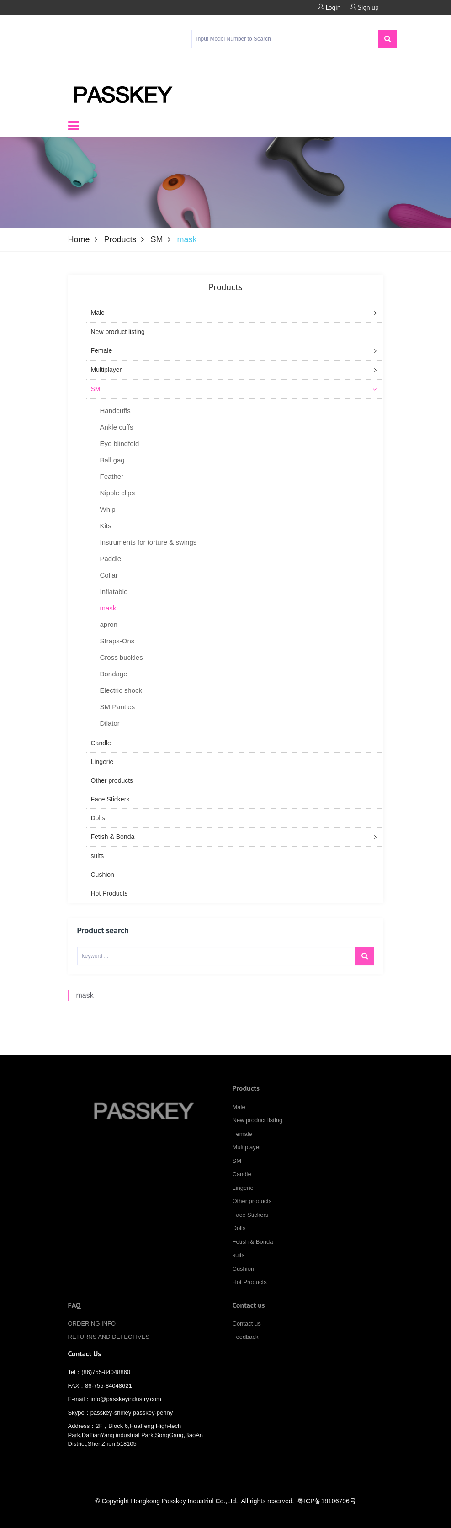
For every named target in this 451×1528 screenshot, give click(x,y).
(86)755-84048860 (105, 1379)
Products (120, 239)
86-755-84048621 (108, 1393)
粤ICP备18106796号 (326, 1501)
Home (79, 239)
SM (157, 239)
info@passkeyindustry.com (125, 1406)
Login (329, 7)
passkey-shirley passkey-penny (131, 1420)
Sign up (364, 7)
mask (85, 1007)
